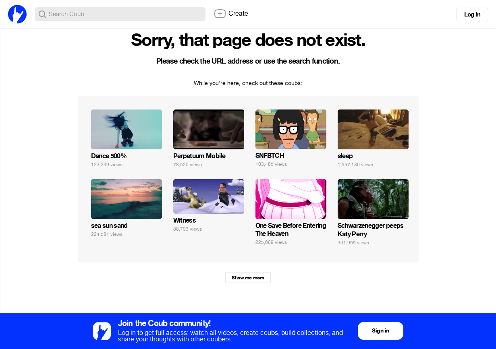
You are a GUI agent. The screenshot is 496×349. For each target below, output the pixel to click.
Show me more (248, 278)
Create (231, 13)
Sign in (380, 331)
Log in (472, 14)
